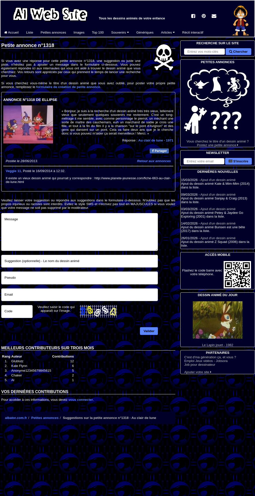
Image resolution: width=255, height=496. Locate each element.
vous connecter (80, 400)
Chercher (238, 51)
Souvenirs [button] (120, 32)
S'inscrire (238, 161)
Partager (159, 151)
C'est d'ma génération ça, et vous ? (210, 357)
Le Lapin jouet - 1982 (218, 324)
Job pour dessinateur (199, 364)
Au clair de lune (155, 140)
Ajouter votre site (197, 372)
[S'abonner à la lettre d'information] (204, 161)
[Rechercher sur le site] (204, 51)
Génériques (145, 32)
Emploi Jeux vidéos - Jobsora (206, 361)
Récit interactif (192, 32)
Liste (29, 32)
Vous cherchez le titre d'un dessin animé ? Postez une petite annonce (218, 106)
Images (78, 32)
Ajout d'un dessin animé (218, 180)
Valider (148, 331)
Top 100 (98, 32)
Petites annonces (53, 32)
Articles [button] (168, 32)
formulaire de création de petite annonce (68, 87)
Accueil (11, 32)
